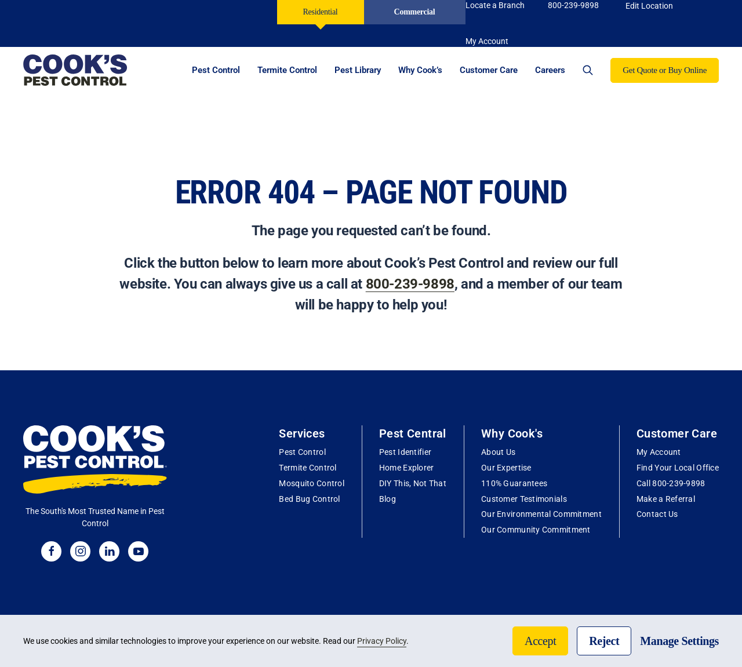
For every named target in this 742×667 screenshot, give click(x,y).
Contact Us (657, 514)
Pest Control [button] (216, 70)
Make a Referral (665, 499)
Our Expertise (506, 467)
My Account (658, 452)
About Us (498, 452)
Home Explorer (406, 467)
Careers (550, 70)
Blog (387, 499)
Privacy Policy (381, 641)
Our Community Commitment (536, 529)
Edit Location (649, 5)
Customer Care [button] (489, 70)
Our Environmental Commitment (541, 514)
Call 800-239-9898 (670, 483)
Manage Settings (679, 641)
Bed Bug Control (309, 499)
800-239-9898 (573, 5)
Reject (604, 641)
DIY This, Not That (412, 483)
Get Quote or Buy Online (665, 70)
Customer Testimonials (524, 499)
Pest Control (302, 452)
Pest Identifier (405, 452)
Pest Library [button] (357, 70)
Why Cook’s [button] (420, 70)
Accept (540, 641)
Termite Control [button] (287, 70)
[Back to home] (75, 70)
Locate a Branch (495, 5)
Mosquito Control (311, 483)
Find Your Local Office (677, 467)
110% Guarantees (514, 483)
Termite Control (307, 467)
